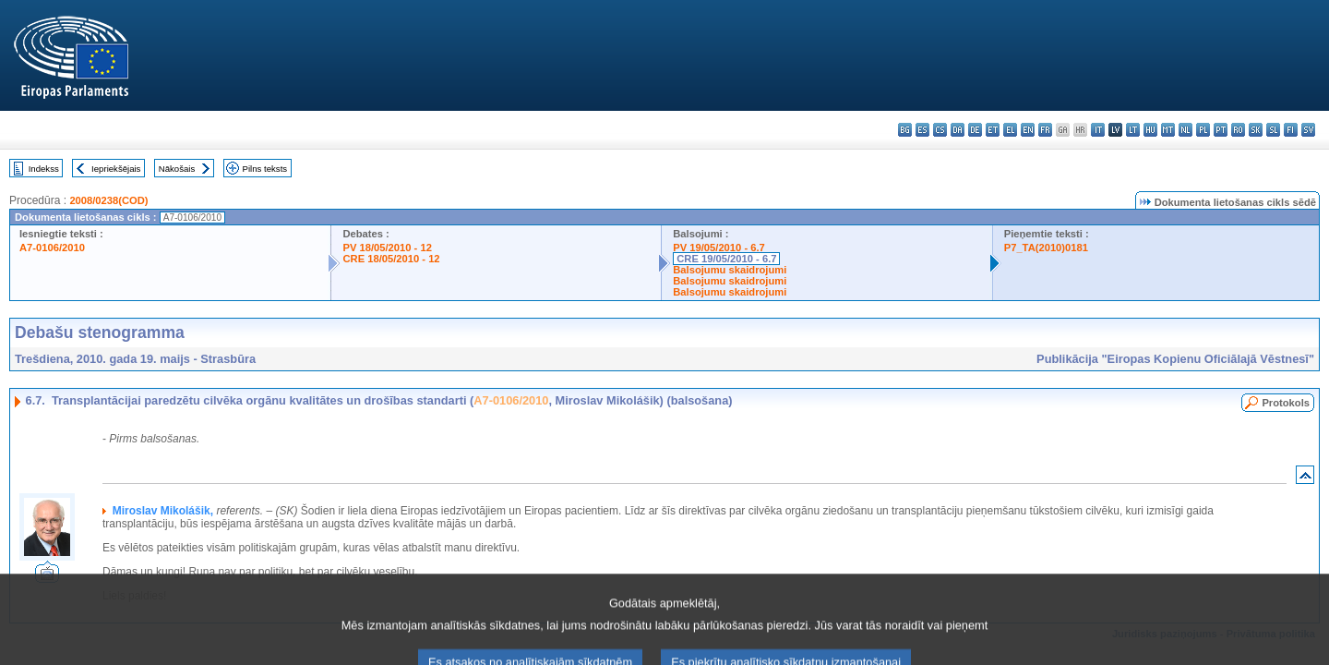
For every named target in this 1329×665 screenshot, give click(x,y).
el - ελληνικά (1010, 130)
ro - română (1238, 130)
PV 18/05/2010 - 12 (386, 247)
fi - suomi (1291, 130)
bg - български (905, 130)
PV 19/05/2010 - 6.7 (719, 247)
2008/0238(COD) (108, 200)
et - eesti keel (993, 130)
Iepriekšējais (115, 168)
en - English (1028, 130)
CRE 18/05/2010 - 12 (390, 258)
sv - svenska (1308, 130)
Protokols (1286, 402)
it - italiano (1098, 130)
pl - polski (1203, 130)
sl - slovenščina (1273, 130)
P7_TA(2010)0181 (1046, 247)
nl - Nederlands (1185, 130)
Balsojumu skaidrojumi (729, 269)
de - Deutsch (975, 130)
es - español (922, 130)
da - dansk (957, 130)
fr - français (1045, 130)
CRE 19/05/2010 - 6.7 (726, 258)
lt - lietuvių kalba (1133, 130)
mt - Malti (1168, 130)
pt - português (1220, 130)
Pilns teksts (265, 168)
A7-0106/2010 (52, 247)
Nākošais (177, 168)
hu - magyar (1150, 130)
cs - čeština (940, 130)
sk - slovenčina (1256, 130)
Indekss (44, 168)
